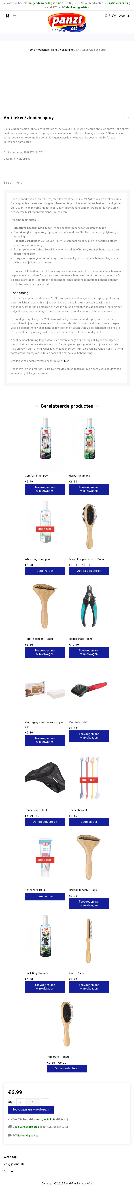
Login (122, 15)
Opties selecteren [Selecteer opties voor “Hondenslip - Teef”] (45, 821)
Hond (54, 49)
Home (31, 49)
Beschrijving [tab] (13, 182)
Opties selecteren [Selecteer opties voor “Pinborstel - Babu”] (67, 1068)
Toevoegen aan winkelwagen (31, 1109)
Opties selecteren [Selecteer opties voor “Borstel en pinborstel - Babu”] (89, 570)
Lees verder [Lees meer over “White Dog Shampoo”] (45, 570)
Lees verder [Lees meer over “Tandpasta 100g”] (45, 896)
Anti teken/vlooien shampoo (123, 118)
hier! (67, 361)
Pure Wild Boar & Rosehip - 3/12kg (128, 118)
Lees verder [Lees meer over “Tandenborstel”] (89, 821)
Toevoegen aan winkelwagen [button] (45, 489)
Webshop (43, 49)
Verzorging (67, 49)
